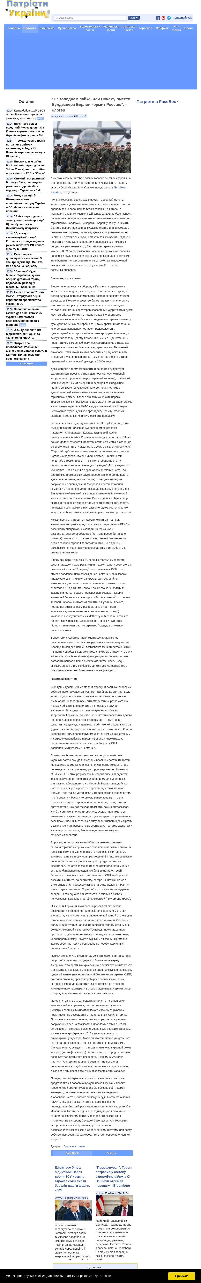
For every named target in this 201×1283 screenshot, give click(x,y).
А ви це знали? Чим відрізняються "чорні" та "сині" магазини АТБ (23, 333)
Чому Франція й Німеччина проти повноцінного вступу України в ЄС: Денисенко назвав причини (25, 203)
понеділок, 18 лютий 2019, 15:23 (68, 116)
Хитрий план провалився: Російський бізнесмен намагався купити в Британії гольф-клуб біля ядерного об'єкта (26, 351)
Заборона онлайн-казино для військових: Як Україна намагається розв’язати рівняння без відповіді (24, 317)
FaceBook (72, 1153)
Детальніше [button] (103, 1276)
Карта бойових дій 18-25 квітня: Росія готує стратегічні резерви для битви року (25, 114)
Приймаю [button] (181, 1276)
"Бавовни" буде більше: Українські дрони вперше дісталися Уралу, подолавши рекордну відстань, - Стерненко (23, 279)
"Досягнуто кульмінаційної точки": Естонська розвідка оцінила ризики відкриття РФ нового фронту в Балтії (25, 241)
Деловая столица (75, 1146)
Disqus (111, 1153)
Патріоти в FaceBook (158, 101)
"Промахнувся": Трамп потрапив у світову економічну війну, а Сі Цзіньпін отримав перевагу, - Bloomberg (25, 148)
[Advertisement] (100, 62)
